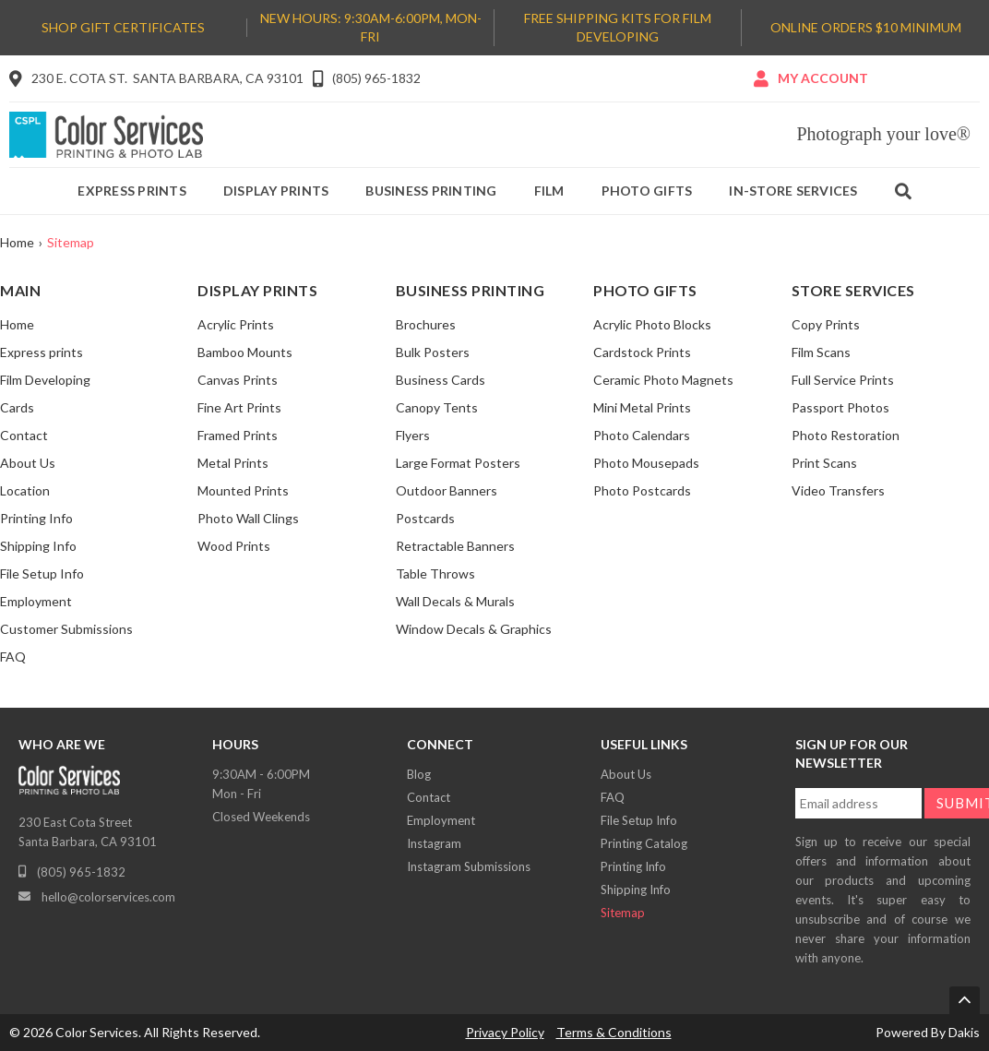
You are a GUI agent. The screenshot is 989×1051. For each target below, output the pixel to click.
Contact (24, 435)
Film (549, 190)
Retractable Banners (455, 546)
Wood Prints (233, 546)
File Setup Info (42, 573)
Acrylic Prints (235, 324)
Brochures (426, 324)
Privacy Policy (505, 1032)
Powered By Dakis (928, 1032)
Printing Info (36, 518)
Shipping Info (38, 546)
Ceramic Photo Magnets (663, 380)
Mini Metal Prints (642, 407)
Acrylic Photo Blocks (652, 324)
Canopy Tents (437, 407)
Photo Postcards (642, 490)
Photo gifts (647, 190)
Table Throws (435, 573)
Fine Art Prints (239, 407)
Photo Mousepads (646, 463)
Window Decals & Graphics (474, 629)
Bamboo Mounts (244, 352)
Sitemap (623, 912)
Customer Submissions (66, 629)
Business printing (430, 190)
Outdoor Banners (446, 490)
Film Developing (45, 380)
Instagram (434, 843)
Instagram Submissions (468, 866)
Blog (419, 774)
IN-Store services (793, 190)
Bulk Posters (433, 352)
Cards (17, 407)
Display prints (276, 190)
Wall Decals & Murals (455, 601)
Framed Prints (237, 435)
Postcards (425, 518)
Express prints (131, 190)
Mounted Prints (243, 490)
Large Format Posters (458, 463)
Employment (36, 601)
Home (17, 242)
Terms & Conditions (614, 1032)
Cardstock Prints (642, 352)
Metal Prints (232, 463)
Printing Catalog (644, 843)
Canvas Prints (237, 380)
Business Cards (440, 380)
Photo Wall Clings (248, 518)
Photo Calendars (641, 435)
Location (25, 490)
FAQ (13, 656)
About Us (27, 463)
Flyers (413, 435)
